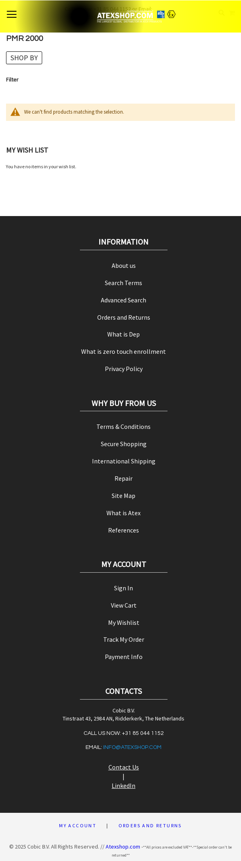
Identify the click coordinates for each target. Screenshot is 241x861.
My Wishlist (123, 622)
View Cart (124, 605)
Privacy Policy (124, 369)
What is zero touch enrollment (123, 351)
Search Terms (123, 283)
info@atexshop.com (132, 747)
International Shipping (123, 461)
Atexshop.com (123, 846)
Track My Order (123, 639)
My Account (77, 825)
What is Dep (123, 334)
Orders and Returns (123, 317)
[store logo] (120, 16)
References (123, 530)
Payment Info (124, 657)
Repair (123, 478)
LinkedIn (123, 785)
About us (124, 265)
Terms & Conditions (123, 426)
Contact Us (123, 767)
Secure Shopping (124, 444)
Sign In (123, 588)
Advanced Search (123, 300)
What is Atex (123, 513)
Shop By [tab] (24, 57)
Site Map (123, 496)
